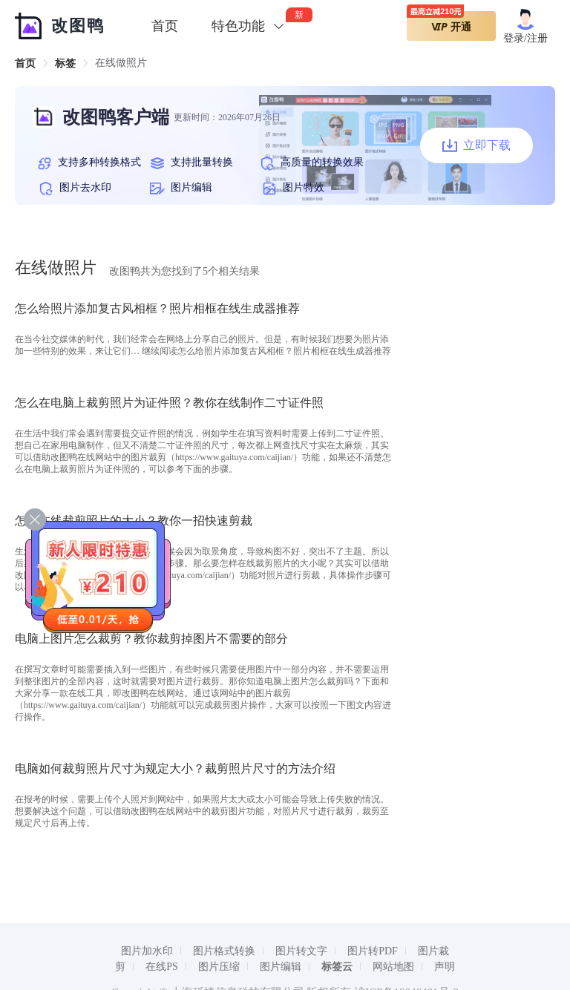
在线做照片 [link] (121, 62)
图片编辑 (280, 966)
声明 (444, 966)
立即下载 (476, 145)
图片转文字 (301, 951)
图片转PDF (372, 951)
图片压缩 (219, 966)
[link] (25, 63)
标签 (65, 63)
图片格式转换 (224, 951)
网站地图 (393, 966)
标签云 (337, 966)
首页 (164, 26)
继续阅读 (266, 351)
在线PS (161, 966)
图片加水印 (147, 951)
